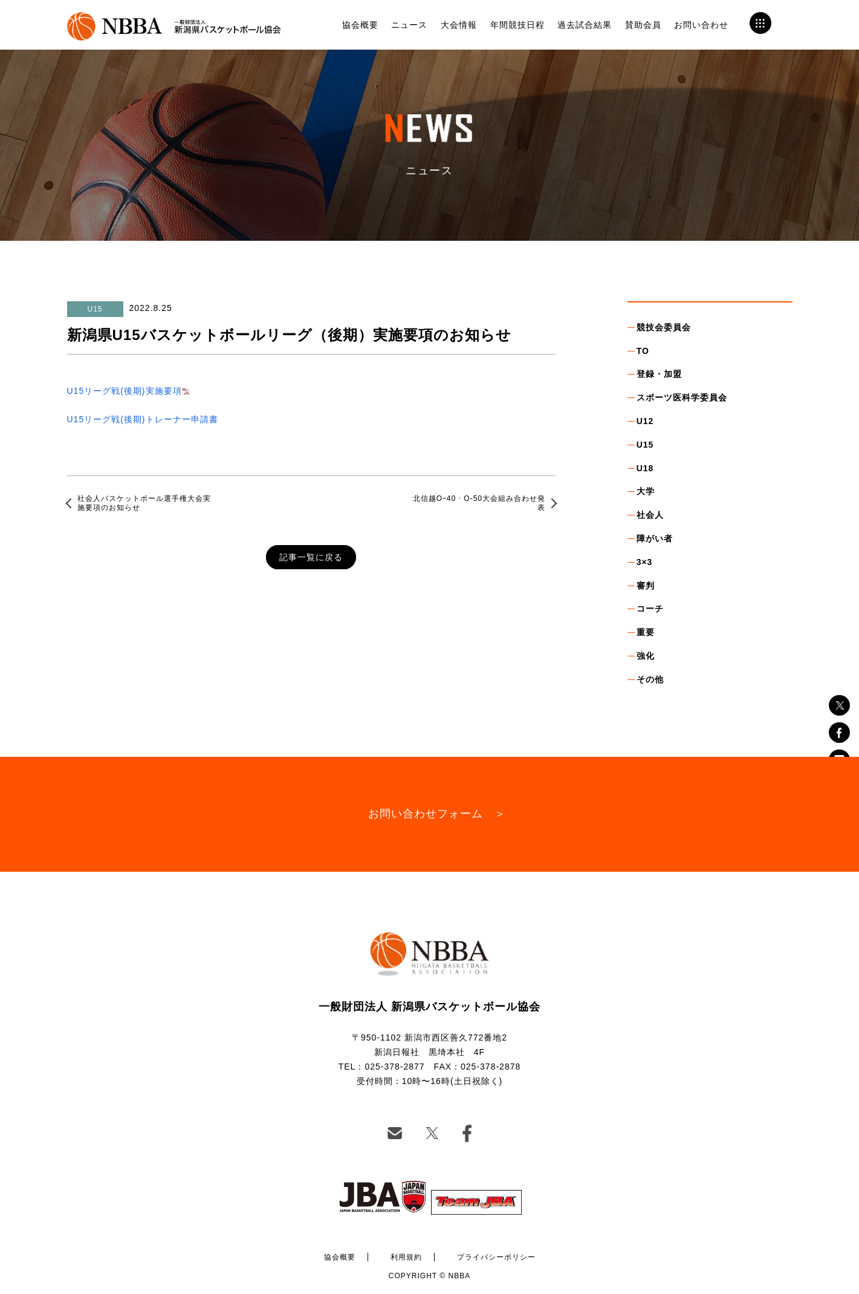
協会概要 (360, 25)
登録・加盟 (659, 374)
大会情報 (459, 25)
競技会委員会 (664, 327)
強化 (646, 656)
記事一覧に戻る (311, 557)
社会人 (650, 515)
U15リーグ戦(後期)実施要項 (124, 391)
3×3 (645, 562)
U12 (645, 421)
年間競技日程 (517, 25)
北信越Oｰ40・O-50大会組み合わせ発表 (479, 502)
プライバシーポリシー (496, 1257)
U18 (645, 468)
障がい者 (655, 538)
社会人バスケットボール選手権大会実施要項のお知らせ (144, 502)
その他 (650, 679)
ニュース (409, 25)
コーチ (650, 608)
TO (643, 351)
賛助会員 (643, 25)
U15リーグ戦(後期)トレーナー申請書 (142, 419)
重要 (646, 632)
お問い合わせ (701, 25)
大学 (646, 491)
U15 (645, 444)
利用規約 (406, 1257)
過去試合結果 (584, 25)
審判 (646, 585)
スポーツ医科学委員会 (682, 397)
